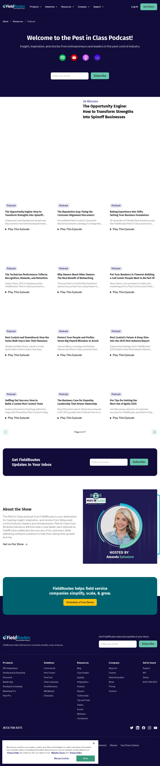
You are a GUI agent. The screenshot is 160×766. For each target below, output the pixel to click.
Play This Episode (19, 229)
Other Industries (51, 682)
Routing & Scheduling (12, 686)
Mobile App (8, 682)
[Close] (94, 743)
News (111, 682)
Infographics (82, 682)
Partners (113, 691)
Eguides (80, 677)
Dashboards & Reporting (14, 673)
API (144, 673)
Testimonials (83, 695)
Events (80, 709)
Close (85, 758)
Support (146, 668)
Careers (112, 673)
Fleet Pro (7, 695)
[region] (50, 752)
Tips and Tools (83, 700)
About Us (113, 668)
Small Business (51, 686)
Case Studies (83, 673)
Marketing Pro (9, 691)
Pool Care (48, 677)
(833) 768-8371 (150, 682)
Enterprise (48, 695)
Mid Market (49, 691)
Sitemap (113, 745)
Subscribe (100, 75)
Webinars (81, 714)
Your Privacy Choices (130, 745)
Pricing (112, 686)
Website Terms (58, 753)
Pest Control (49, 673)
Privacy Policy (13, 753)
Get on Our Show (15, 544)
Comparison (82, 718)
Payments (7, 677)
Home (5, 21)
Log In (134, 6)
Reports (80, 691)
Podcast (81, 686)
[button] (100, 75)
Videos (80, 704)
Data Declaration (116, 677)
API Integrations (10, 668)
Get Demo (148, 6)
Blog (79, 668)
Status (146, 677)
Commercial (49, 668)
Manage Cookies (61, 758)
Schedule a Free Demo (80, 602)
